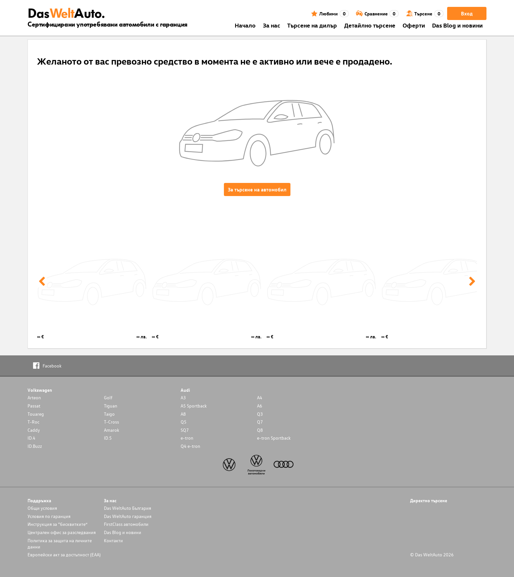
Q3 (260, 414)
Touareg (36, 414)
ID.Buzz (35, 446)
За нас (271, 25)
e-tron (187, 438)
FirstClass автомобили (126, 524)
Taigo (109, 414)
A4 (259, 397)
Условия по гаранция (49, 516)
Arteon (34, 397)
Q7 (260, 422)
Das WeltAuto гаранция (127, 516)
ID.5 (108, 438)
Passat (34, 406)
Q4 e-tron (190, 446)
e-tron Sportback (274, 438)
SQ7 (185, 430)
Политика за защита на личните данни (60, 543)
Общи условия (42, 508)
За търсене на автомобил (257, 189)
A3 (183, 397)
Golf (108, 397)
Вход (467, 13)
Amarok (111, 430)
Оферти (414, 25)
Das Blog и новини (457, 25)
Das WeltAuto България (127, 508)
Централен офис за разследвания (62, 532)
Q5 (184, 422)
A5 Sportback (194, 406)
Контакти (113, 540)
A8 (183, 414)
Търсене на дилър (312, 25)
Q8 (260, 430)
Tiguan (110, 406)
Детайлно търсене (369, 25)
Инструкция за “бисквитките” (58, 524)
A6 (259, 406)
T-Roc (33, 422)
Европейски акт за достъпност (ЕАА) (64, 554)
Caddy (34, 430)
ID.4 (31, 438)
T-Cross (111, 422)
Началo (245, 25)
